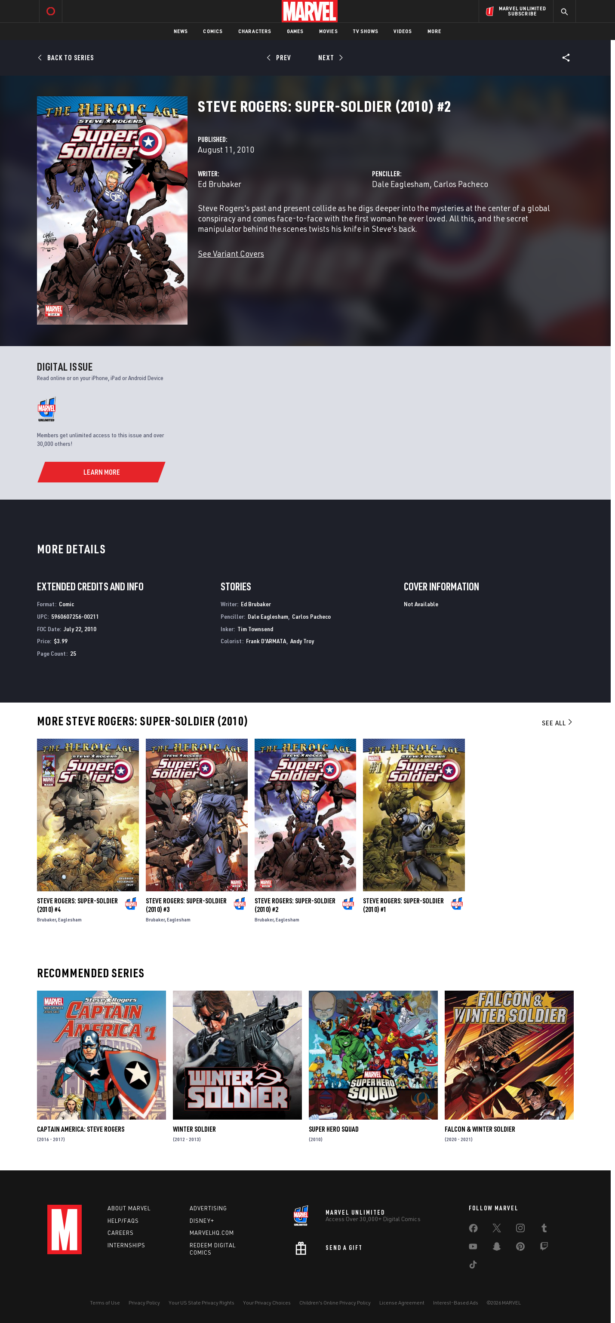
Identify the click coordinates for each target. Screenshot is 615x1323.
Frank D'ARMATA (266, 641)
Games (295, 31)
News (181, 31)
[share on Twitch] (544, 1248)
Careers (121, 1232)
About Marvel (129, 1208)
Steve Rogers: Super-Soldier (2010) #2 (295, 905)
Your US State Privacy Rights (201, 1302)
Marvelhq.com (212, 1232)
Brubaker (46, 919)
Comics (212, 31)
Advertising (208, 1208)
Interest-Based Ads (455, 1302)
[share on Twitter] (496, 1229)
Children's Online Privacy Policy (335, 1302)
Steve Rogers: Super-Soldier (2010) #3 (186, 905)
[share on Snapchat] (496, 1248)
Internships (126, 1245)
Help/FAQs (123, 1220)
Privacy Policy (144, 1302)
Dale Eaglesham (401, 184)
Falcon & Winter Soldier (480, 1129)
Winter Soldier (194, 1129)
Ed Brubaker (219, 184)
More (434, 31)
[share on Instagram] (520, 1229)
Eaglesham (70, 919)
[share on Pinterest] (520, 1248)
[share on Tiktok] (473, 1266)
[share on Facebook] (473, 1230)
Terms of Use (105, 1302)
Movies (328, 31)
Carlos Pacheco (461, 184)
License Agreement (401, 1302)
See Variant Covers (231, 253)
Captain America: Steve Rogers (80, 1129)
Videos (403, 31)
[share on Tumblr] (544, 1229)
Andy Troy (302, 641)
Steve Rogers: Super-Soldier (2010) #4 (77, 905)
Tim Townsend (255, 628)
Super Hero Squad (334, 1129)
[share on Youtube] (473, 1248)
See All (558, 722)
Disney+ (202, 1220)
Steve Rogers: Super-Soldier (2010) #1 (403, 905)
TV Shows (365, 31)
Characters (254, 31)
